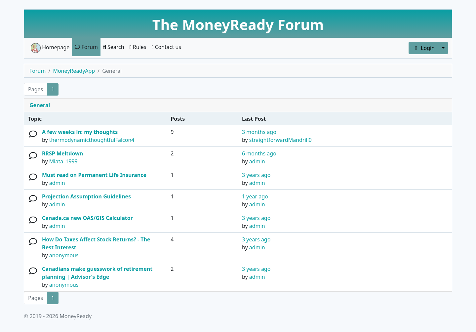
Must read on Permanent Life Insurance (94, 175)
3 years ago (256, 175)
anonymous (64, 255)
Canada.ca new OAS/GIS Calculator (87, 218)
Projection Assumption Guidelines (86, 196)
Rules (138, 47)
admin (257, 161)
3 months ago (259, 132)
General (39, 105)
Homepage (50, 48)
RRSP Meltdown (62, 153)
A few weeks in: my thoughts (80, 132)
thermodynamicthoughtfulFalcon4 (92, 140)
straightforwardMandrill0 (280, 140)
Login (424, 48)
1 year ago (255, 196)
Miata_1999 (63, 161)
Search (113, 47)
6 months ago (259, 153)
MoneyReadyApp (74, 70)
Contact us (166, 47)
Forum (86, 47)
